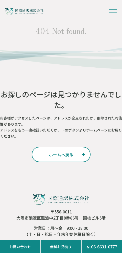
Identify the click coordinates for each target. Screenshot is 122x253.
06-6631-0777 (101, 247)
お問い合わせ (20, 246)
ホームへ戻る (61, 154)
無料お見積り (61, 246)
